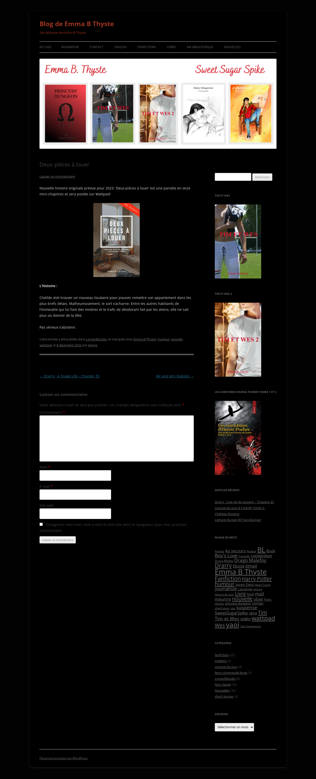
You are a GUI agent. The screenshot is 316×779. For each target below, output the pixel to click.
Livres (171, 47)
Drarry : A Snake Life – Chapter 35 (69, 376)
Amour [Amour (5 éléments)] (219, 551)
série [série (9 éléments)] (253, 613)
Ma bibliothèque (200, 47)
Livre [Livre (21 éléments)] (240, 593)
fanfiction (222, 655)
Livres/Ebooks (96, 339)
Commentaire (52, 412)
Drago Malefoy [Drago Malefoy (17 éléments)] (250, 560)
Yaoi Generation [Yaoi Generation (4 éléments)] (250, 626)
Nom (45, 467)
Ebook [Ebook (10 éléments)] (238, 566)
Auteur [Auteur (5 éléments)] (251, 551)
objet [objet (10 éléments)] (258, 599)
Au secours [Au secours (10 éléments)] (235, 551)
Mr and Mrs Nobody (175, 376)
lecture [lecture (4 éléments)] (257, 589)
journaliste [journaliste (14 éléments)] (226, 589)
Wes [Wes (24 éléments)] (220, 625)
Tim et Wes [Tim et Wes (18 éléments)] (227, 618)
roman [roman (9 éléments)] (257, 603)
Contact (96, 47)
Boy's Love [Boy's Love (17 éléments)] (226, 555)
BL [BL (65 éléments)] (261, 549)
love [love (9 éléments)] (250, 594)
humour (164, 339)
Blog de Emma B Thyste (77, 23)
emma (92, 345)
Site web (47, 505)
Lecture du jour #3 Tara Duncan (238, 520)
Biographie (70, 47)
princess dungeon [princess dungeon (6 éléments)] (238, 603)
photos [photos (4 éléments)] (219, 603)
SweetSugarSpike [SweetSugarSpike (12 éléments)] (231, 613)
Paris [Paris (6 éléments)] (267, 599)
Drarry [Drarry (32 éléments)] (223, 565)
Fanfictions (147, 47)
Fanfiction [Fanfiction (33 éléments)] (228, 578)
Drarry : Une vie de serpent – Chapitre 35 (244, 502)
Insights (220, 661)
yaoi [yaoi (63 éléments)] (232, 624)
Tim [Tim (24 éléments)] (262, 612)
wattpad (46, 345)
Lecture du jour (226, 667)
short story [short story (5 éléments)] (222, 608)
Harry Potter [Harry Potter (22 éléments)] (257, 578)
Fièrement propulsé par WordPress (64, 758)
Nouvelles (232, 47)
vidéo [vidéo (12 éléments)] (245, 619)
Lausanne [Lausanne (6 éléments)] (245, 589)
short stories (224, 696)
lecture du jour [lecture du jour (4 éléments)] (224, 594)
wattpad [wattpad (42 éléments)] (263, 618)
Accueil (46, 47)
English (120, 47)
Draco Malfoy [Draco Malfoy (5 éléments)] (224, 561)
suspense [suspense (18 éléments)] (246, 607)
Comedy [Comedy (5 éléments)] (244, 556)
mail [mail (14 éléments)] (259, 594)
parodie (176, 339)
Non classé (223, 684)
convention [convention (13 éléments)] (261, 555)
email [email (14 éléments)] (251, 566)
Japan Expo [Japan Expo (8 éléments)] (245, 584)
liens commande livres (231, 672)
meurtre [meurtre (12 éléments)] (223, 599)
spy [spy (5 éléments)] (233, 608)
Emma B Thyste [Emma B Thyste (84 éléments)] (241, 572)
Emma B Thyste (144, 339)
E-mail (46, 486)
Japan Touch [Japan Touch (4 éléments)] (263, 585)
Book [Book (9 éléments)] (270, 550)
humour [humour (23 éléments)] (225, 583)
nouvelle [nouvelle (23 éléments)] (242, 598)
